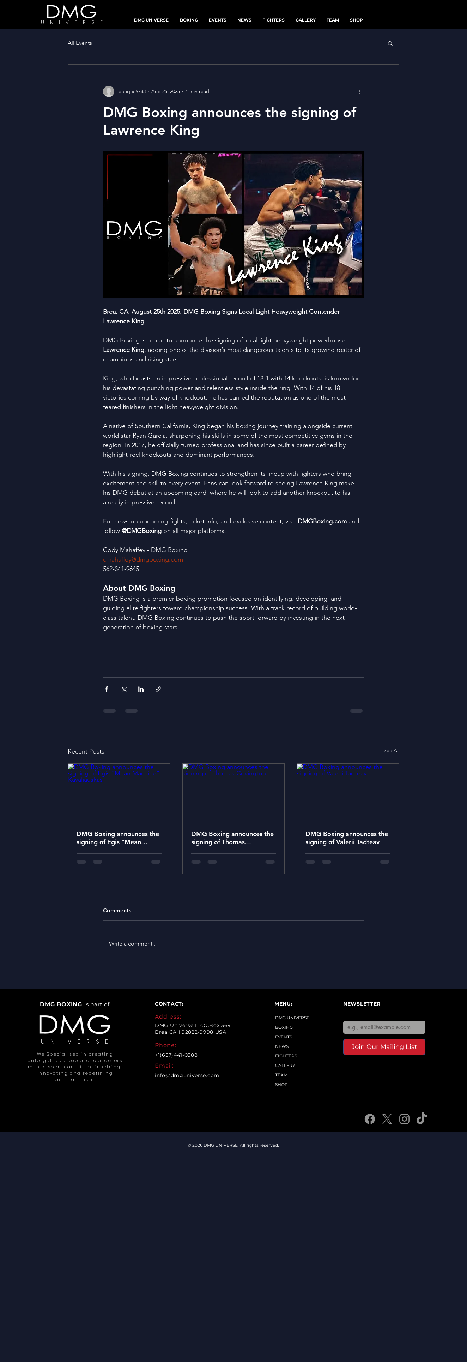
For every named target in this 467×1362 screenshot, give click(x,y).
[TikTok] (422, 1119)
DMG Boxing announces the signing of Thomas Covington (232, 838)
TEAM (281, 1075)
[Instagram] (404, 1119)
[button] (390, 43)
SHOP (281, 1084)
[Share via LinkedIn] (141, 689)
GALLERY (285, 1065)
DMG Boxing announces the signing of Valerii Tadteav (346, 838)
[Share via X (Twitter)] (123, 689)
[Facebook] (370, 1119)
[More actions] (360, 91)
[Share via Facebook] (106, 689)
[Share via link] (158, 689)
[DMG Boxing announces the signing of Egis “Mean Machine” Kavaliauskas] (119, 792)
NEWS (282, 1046)
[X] (387, 1119)
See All (391, 750)
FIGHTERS (286, 1055)
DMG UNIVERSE (292, 1017)
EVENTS (283, 1036)
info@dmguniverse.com (187, 1075)
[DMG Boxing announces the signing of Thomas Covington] (234, 792)
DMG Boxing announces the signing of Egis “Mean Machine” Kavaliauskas (118, 838)
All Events (80, 43)
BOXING (284, 1027)
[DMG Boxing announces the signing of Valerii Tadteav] (348, 792)
